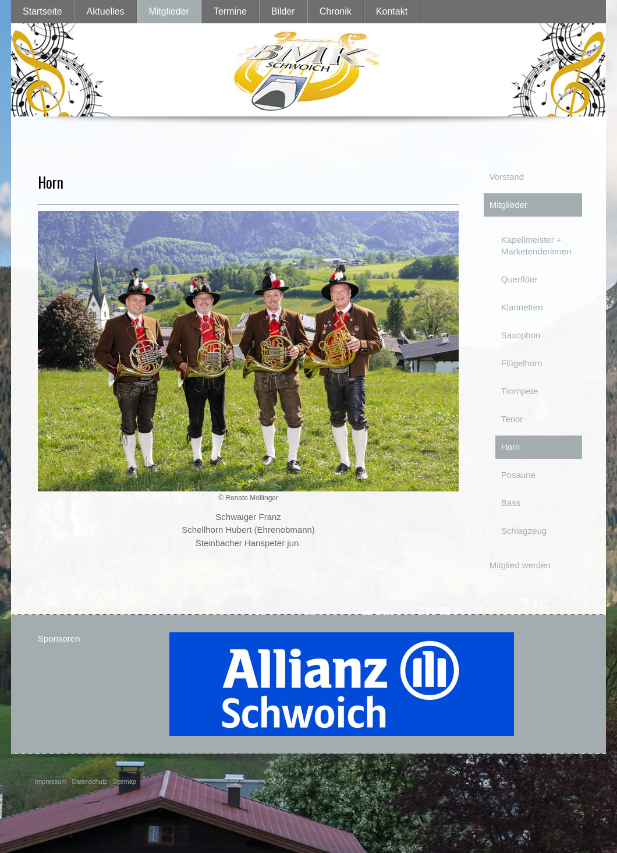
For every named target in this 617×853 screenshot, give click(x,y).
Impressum (50, 781)
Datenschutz (89, 781)
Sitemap (124, 781)
